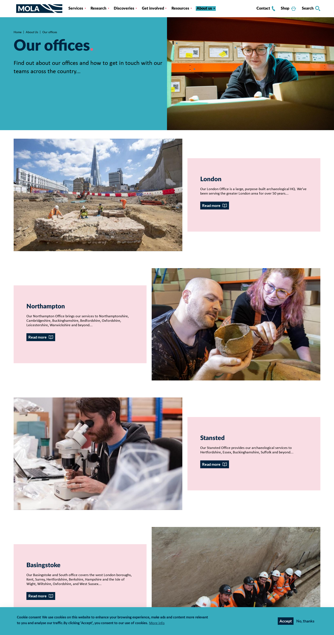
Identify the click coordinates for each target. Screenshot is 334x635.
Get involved (153, 8)
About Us (32, 32)
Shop (288, 8)
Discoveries (124, 8)
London (211, 179)
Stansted (212, 438)
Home (18, 32)
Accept (285, 621)
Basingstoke (43, 565)
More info (157, 623)
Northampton (45, 306)
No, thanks (305, 621)
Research (98, 8)
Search (311, 8)
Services (75, 8)
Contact (265, 8)
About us (204, 8)
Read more (211, 205)
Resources (180, 8)
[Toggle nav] (15, 8)
